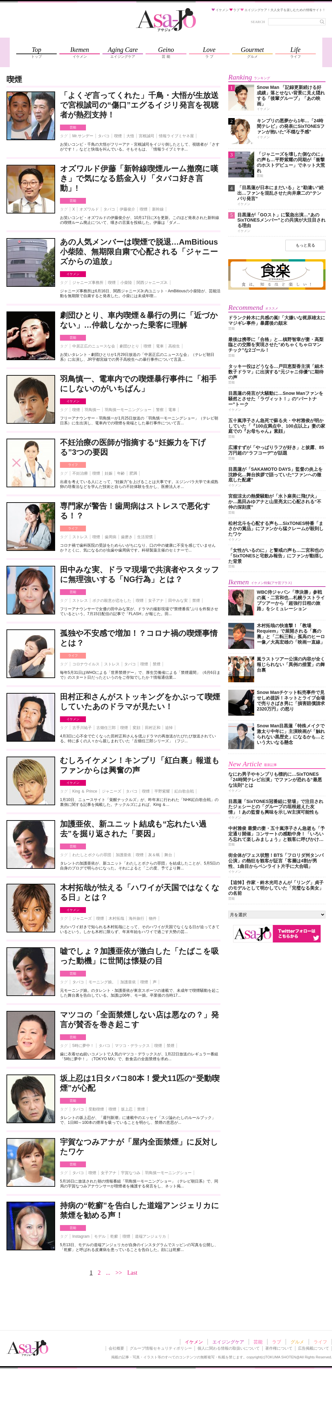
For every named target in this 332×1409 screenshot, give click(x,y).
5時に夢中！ (83, 1045)
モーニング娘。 (102, 982)
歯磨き (127, 537)
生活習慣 (145, 537)
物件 (153, 918)
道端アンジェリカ (150, 1236)
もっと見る (305, 245)
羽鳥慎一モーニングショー (128, 409)
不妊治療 (80, 473)
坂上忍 (127, 1109)
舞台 (168, 855)
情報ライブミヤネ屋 (176, 136)
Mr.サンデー (82, 136)
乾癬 (114, 1236)
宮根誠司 (146, 136)
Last (132, 1272)
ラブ (276, 1341)
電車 (160, 346)
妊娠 (109, 473)
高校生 (174, 346)
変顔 (136, 727)
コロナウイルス (86, 664)
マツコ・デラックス (132, 1045)
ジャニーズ (111, 791)
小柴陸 (126, 282)
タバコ (104, 136)
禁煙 (196, 600)
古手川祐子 (82, 727)
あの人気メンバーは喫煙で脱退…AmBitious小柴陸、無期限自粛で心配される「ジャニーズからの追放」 (139, 251)
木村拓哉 (116, 918)
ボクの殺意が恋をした (111, 600)
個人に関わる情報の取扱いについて (228, 1348)
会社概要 (116, 1348)
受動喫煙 (96, 1109)
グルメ (297, 1341)
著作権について (278, 1348)
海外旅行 (136, 918)
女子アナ (156, 600)
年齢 (121, 473)
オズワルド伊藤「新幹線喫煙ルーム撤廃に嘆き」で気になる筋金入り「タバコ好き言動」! (139, 178)
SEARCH (258, 22)
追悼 (169, 727)
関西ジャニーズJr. (152, 282)
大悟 (130, 136)
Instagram (80, 1236)
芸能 (73, 127)
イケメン (72, 274)
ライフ (73, 465)
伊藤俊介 (127, 209)
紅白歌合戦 (184, 791)
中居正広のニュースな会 (93, 346)
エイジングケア (228, 1341)
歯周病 (110, 537)
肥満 (133, 473)
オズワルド (89, 209)
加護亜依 (123, 855)
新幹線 (158, 209)
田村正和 (152, 727)
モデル (100, 1236)
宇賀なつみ (130, 1173)
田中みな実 (178, 600)
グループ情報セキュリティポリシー (161, 1348)
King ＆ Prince (84, 791)
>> (118, 1272)
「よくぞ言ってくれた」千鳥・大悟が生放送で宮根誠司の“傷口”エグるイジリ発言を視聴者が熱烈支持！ (139, 105)
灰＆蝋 (154, 855)
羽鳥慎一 (92, 409)
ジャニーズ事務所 (87, 282)
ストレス (80, 537)
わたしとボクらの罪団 (91, 855)
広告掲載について (313, 1348)
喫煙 (118, 136)
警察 (160, 409)
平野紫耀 (162, 791)
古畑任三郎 (106, 727)
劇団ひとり (129, 346)
